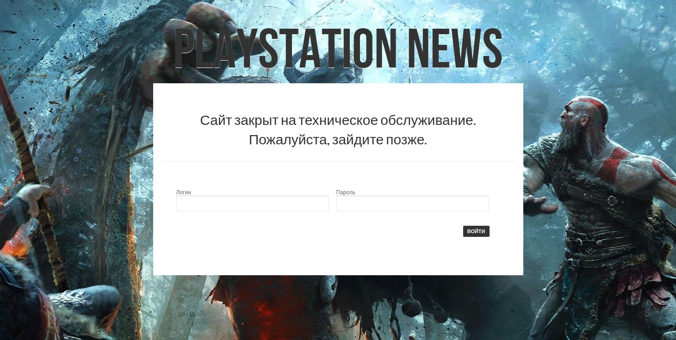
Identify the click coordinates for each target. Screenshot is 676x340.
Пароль (346, 192)
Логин (183, 192)
